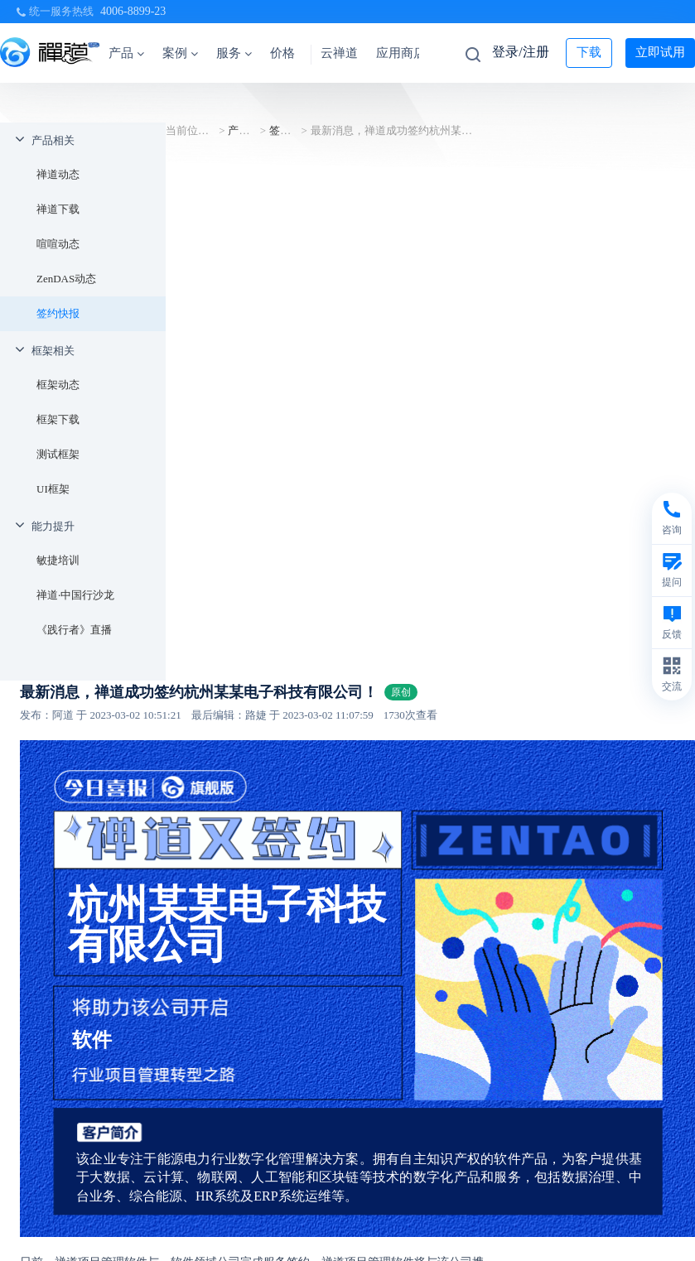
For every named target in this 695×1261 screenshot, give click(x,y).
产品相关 (53, 140)
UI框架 (53, 489)
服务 (234, 53)
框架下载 (58, 419)
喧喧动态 (58, 244)
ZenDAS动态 (66, 278)
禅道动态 (58, 174)
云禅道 (339, 53)
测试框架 (58, 454)
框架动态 (58, 384)
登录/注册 (520, 52)
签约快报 (58, 313)
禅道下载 (58, 209)
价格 (282, 53)
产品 (126, 53)
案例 (180, 53)
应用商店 (401, 53)
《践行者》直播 (74, 629)
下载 (589, 52)
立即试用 (660, 52)
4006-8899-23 (133, 11)
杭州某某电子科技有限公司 (227, 924)
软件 (92, 1040)
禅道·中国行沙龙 (75, 595)
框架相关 (53, 350)
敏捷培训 (58, 560)
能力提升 (53, 526)
